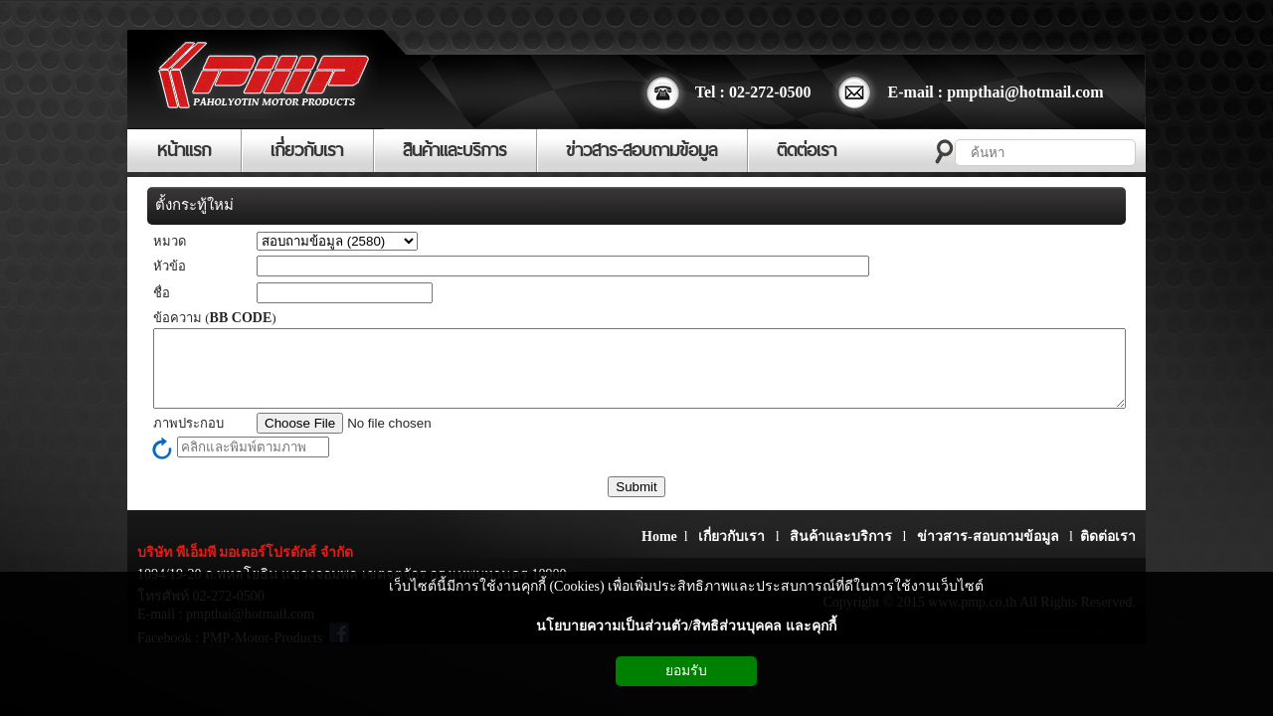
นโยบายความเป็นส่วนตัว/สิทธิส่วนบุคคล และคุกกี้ (685, 626)
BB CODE (241, 317)
